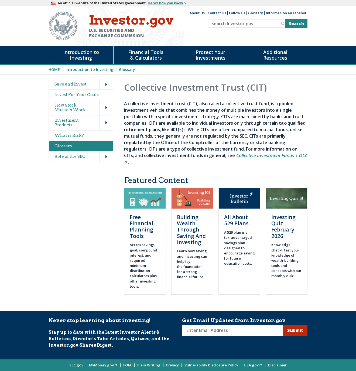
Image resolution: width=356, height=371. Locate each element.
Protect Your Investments (210, 55)
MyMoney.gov (103, 365)
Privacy (172, 365)
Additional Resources (275, 55)
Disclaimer (277, 365)
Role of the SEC (69, 156)
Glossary (255, 13)
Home (54, 69)
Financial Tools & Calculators (145, 55)
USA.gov (253, 365)
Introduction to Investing (81, 55)
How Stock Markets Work (70, 107)
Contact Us (217, 13)
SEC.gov (76, 365)
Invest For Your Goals (76, 94)
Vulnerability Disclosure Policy (211, 365)
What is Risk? (69, 135)
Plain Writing (148, 365)
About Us (197, 13)
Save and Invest (70, 84)
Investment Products (66, 122)
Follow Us (237, 13)
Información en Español (286, 13)
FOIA (127, 365)
